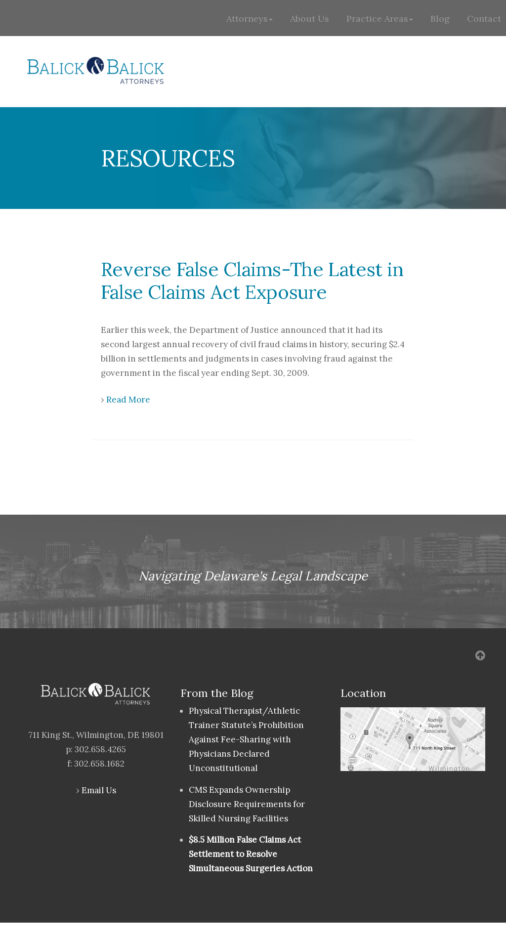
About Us (309, 18)
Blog (440, 18)
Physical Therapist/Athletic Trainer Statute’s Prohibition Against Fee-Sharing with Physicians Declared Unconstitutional (246, 739)
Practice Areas (379, 18)
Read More (128, 399)
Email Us (99, 790)
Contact (484, 18)
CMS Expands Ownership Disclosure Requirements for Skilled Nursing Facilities (247, 804)
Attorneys (249, 18)
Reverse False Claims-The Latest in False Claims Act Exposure (252, 280)
